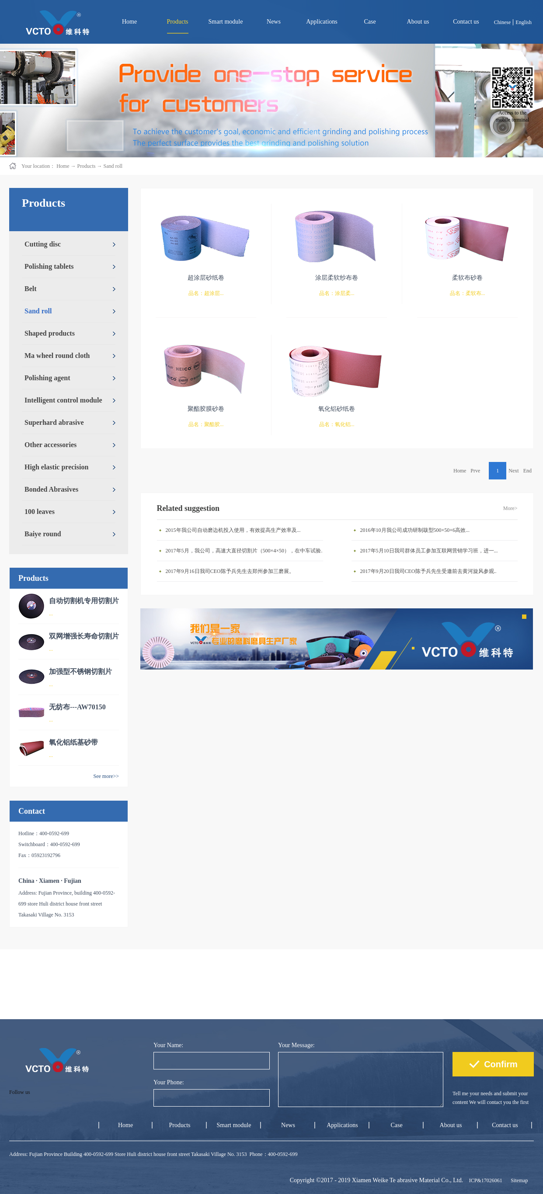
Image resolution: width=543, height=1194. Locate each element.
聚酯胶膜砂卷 (206, 409)
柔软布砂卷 (467, 277)
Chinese (502, 22)
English (523, 22)
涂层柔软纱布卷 (336, 277)
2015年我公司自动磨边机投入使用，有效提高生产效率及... (233, 530)
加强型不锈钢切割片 (80, 671)
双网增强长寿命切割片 (84, 636)
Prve (475, 471)
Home (129, 21)
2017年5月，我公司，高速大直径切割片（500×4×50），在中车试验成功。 (246, 551)
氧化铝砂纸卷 (336, 409)
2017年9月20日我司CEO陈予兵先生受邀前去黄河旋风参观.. (428, 571)
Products (86, 166)
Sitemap (518, 1180)
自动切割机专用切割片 (84, 600)
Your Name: (168, 1045)
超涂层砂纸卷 (206, 277)
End (527, 471)
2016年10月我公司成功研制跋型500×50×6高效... (415, 530)
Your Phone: (168, 1082)
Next (513, 471)
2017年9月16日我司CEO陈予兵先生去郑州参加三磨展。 (230, 571)
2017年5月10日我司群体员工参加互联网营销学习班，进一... (429, 551)
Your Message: (296, 1045)
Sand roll (112, 166)
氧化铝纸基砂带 (73, 742)
